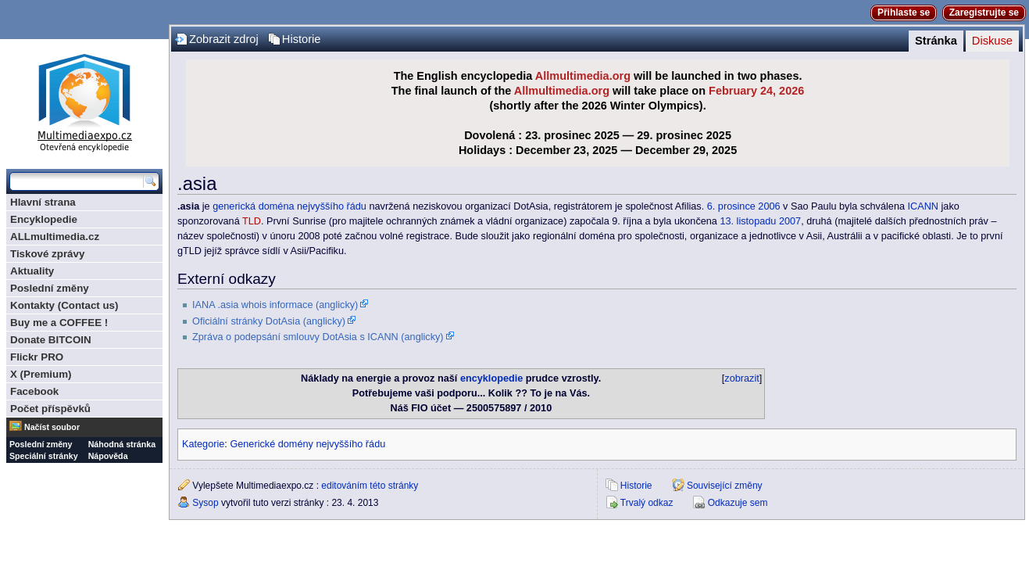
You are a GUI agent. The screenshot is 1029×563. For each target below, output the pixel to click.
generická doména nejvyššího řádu (289, 206)
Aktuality (32, 271)
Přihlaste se (903, 12)
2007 (790, 221)
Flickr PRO (36, 357)
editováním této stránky (369, 485)
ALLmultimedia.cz (54, 236)
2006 (769, 206)
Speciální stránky (43, 456)
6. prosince (731, 206)
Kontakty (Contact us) (64, 305)
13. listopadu (748, 221)
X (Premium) (41, 374)
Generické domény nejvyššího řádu (307, 444)
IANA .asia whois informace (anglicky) (275, 304)
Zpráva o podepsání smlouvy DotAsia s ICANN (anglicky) (318, 337)
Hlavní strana (43, 202)
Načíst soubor (52, 427)
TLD (251, 221)
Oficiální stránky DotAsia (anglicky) (268, 321)
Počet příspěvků (50, 408)
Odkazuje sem (738, 502)
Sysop (205, 502)
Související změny (725, 485)
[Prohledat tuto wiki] (76, 181)
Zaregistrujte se (984, 12)
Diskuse (992, 40)
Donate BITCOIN (50, 340)
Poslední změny (49, 288)
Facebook (34, 391)
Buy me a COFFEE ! (59, 322)
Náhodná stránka (121, 444)
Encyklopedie (43, 219)
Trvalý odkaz (646, 502)
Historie (301, 39)
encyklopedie (491, 378)
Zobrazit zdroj (224, 39)
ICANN (923, 206)
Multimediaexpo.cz (84, 100)
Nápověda (108, 456)
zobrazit (741, 378)
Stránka (936, 40)
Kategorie (203, 444)
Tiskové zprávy (47, 254)
